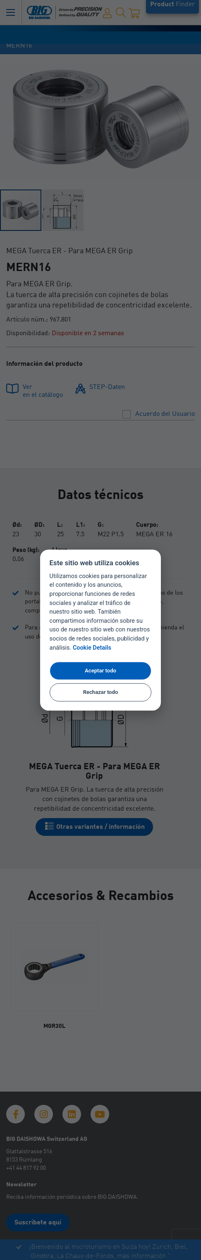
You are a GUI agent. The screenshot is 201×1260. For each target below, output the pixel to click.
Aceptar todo (100, 670)
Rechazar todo (100, 692)
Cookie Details (92, 647)
